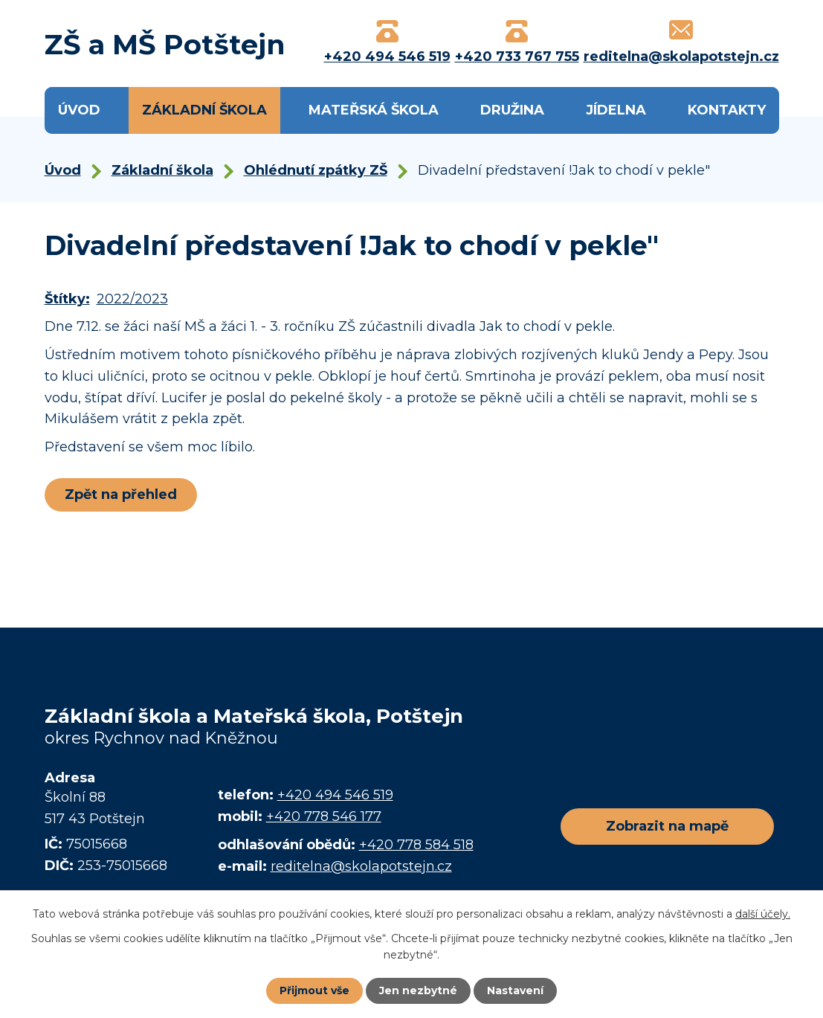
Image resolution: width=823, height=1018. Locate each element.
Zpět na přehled (121, 494)
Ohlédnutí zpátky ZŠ (315, 170)
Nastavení (515, 990)
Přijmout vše (314, 990)
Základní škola (204, 110)
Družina (512, 110)
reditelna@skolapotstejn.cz (361, 866)
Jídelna (616, 110)
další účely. (762, 914)
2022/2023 (132, 299)
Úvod (79, 110)
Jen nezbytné (418, 990)
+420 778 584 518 (416, 845)
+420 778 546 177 (323, 816)
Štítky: (67, 299)
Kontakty (727, 110)
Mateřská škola (374, 110)
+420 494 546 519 (335, 795)
